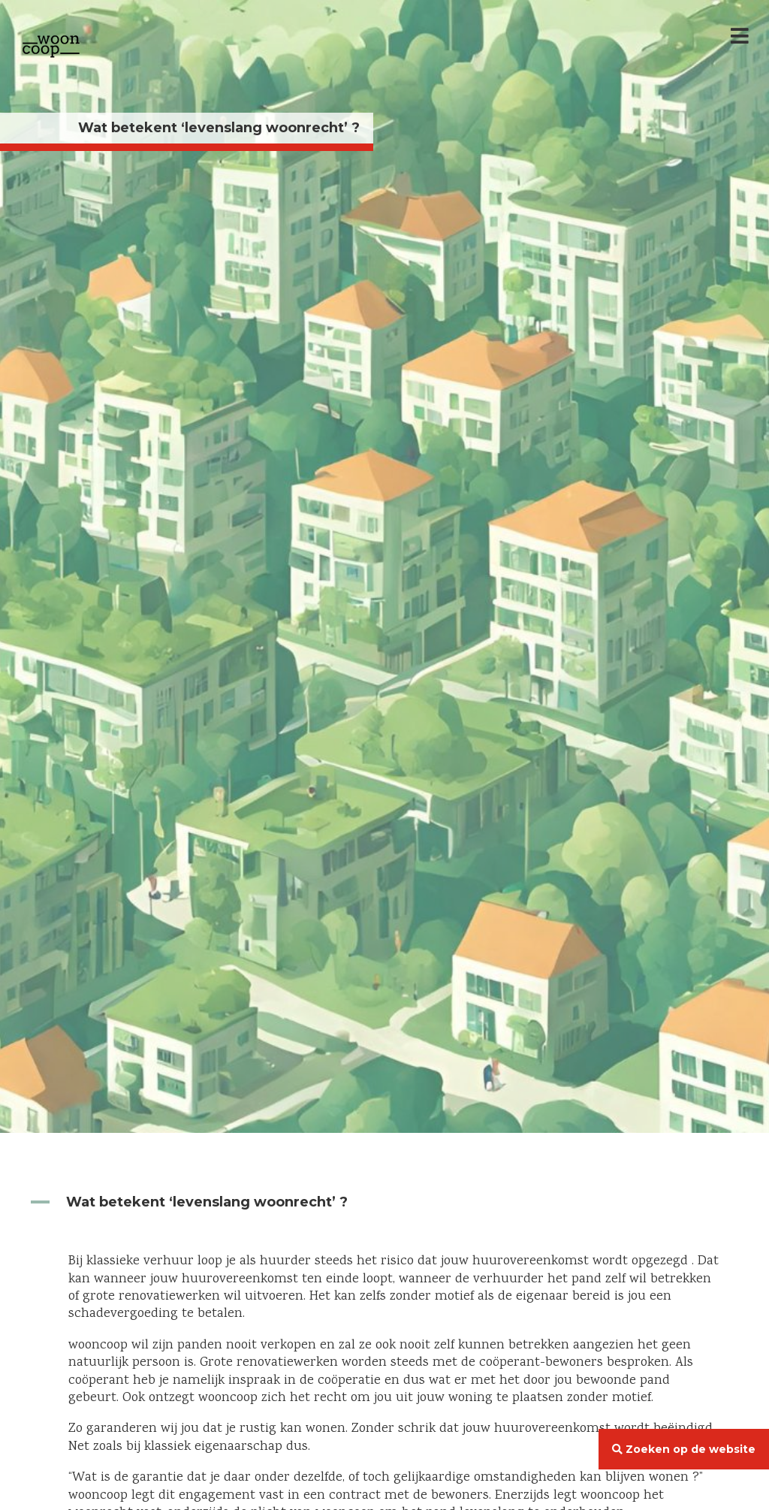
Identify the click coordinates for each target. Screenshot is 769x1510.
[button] (384, 1202)
